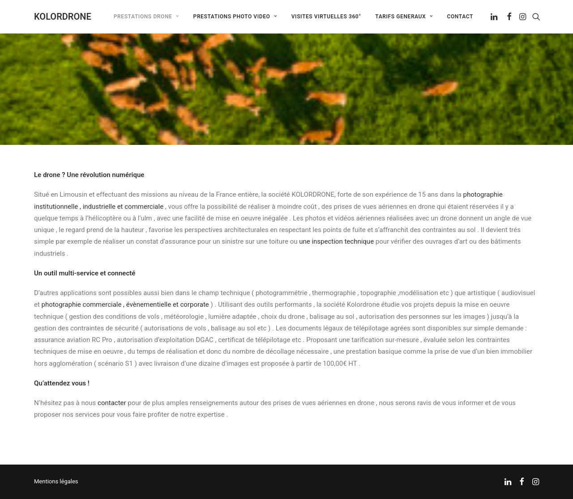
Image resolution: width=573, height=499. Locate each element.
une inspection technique (336, 241)
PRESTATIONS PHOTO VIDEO (235, 16)
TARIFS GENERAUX (403, 16)
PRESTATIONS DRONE (146, 16)
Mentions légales (56, 481)
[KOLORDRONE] (62, 16)
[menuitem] (146, 16)
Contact (460, 16)
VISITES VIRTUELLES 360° (326, 16)
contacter (112, 403)
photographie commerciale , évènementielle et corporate (125, 304)
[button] (494, 16)
